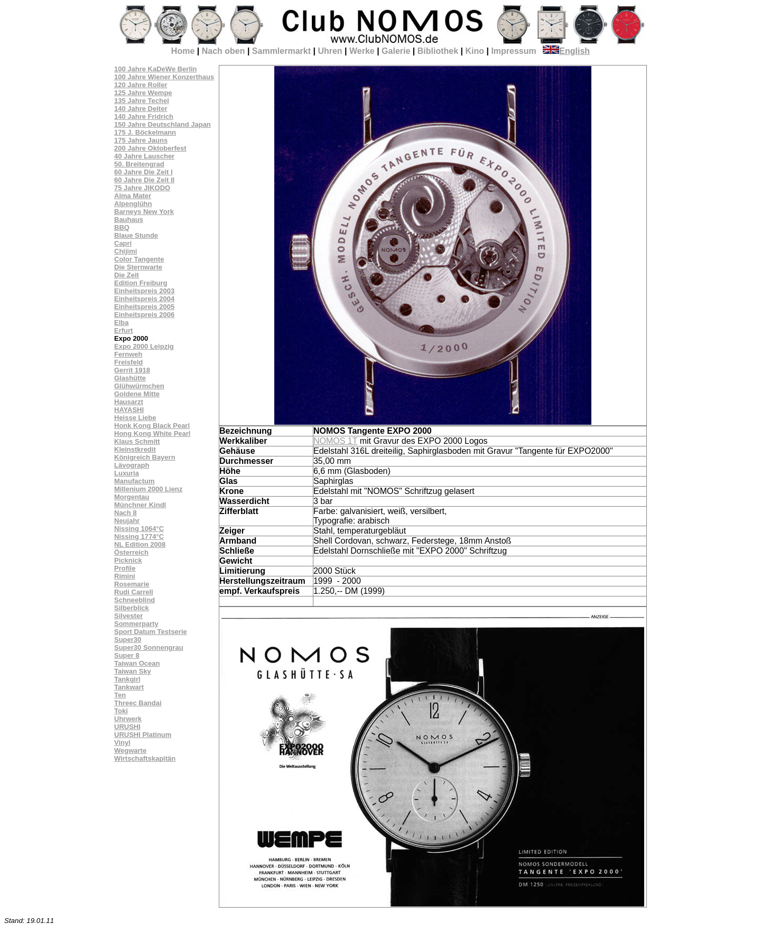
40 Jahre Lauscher (144, 156)
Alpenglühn (133, 204)
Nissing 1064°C (139, 529)
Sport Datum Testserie (150, 632)
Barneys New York (144, 212)
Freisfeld (128, 362)
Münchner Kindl (140, 505)
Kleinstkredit (135, 449)
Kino (474, 50)
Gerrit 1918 (132, 370)
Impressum (513, 50)
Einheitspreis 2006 (144, 315)
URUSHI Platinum (142, 735)
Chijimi (125, 251)
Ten (120, 695)
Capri (123, 243)
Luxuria (126, 473)
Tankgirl (127, 679)
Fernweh (128, 354)
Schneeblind (134, 600)
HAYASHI (129, 410)
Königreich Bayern (144, 457)
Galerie (396, 50)
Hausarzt (128, 402)
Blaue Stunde (136, 235)
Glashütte (130, 378)
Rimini (124, 576)
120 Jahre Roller (140, 85)
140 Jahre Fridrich (143, 116)
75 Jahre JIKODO (142, 188)
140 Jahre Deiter (140, 109)
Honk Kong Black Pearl (152, 426)
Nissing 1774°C (139, 536)
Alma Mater (132, 196)
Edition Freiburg (140, 283)
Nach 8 (125, 513)
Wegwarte (130, 750)
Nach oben (223, 50)
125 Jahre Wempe (143, 93)
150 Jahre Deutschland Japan (162, 124)
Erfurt (123, 330)
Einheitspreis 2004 (144, 299)
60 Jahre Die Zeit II (144, 180)
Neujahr (127, 521)
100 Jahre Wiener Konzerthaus (164, 77)
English (566, 50)
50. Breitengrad (139, 164)
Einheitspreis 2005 (144, 307)
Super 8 (127, 655)
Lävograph (131, 465)
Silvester (128, 616)
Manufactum (134, 481)
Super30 (127, 639)
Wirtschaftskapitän (144, 758)
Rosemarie (131, 584)
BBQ (121, 227)
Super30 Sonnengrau (148, 647)
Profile (124, 568)
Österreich (131, 552)
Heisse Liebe (135, 418)
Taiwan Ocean (137, 663)
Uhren (330, 50)
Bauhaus (128, 219)
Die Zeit (126, 275)
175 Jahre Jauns (141, 140)
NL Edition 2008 (139, 544)
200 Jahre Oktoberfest (150, 148)
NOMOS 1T (335, 440)
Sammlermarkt (281, 50)
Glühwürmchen (139, 386)
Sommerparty (136, 624)
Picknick (128, 560)
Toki (121, 711)
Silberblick (131, 608)
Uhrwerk (128, 719)
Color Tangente (139, 259)
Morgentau (131, 497)
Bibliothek (437, 50)
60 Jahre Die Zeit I (143, 172)
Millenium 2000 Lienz (148, 489)
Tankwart (129, 687)
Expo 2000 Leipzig (144, 346)
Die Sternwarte (138, 267)
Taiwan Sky (132, 671)
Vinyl (122, 743)
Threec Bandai (138, 703)
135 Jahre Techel (141, 101)
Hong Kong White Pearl (152, 433)
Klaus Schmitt (137, 441)
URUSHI (127, 727)
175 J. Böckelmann (145, 132)
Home (182, 50)
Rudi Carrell (133, 592)
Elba (121, 322)
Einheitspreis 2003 (144, 291)
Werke (362, 50)
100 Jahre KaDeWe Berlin (155, 69)
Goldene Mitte (137, 394)
